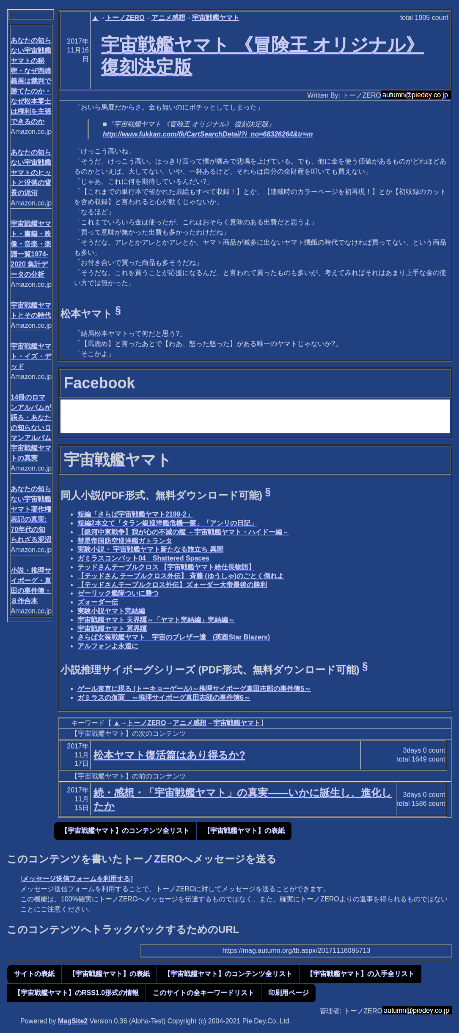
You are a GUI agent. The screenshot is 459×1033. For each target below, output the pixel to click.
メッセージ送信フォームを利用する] (77, 878)
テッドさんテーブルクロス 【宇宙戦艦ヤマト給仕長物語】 (166, 567)
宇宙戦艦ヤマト (215, 17)
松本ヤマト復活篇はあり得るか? (169, 755)
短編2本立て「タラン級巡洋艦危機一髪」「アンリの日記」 (167, 523)
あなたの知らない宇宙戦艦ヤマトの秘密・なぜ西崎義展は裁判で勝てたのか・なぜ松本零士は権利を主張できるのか (31, 81)
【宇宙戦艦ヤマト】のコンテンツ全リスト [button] (125, 830)
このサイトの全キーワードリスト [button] (203, 992)
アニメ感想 (168, 17)
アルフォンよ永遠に (107, 646)
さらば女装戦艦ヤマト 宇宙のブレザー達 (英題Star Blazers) (173, 637)
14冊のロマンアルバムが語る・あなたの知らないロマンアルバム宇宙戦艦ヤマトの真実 (31, 428)
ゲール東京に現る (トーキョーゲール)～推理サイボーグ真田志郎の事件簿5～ (194, 688)
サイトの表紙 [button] (34, 973)
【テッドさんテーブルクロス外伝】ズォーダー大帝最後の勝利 (172, 584)
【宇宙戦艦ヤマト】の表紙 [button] (244, 830)
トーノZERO (124, 17)
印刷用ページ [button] (288, 992)
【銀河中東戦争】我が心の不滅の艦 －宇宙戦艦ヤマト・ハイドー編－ (183, 532)
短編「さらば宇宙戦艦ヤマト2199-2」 (135, 514)
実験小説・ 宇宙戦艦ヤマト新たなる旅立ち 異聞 (150, 549)
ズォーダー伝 (97, 602)
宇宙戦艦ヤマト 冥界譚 (112, 628)
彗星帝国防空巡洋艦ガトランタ (124, 540)
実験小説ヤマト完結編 (111, 610)
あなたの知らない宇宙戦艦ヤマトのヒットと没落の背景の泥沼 (31, 172)
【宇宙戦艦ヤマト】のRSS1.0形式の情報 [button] (76, 992)
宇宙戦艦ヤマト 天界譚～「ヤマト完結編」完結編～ (156, 619)
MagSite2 (73, 1021)
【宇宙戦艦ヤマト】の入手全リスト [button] (360, 973)
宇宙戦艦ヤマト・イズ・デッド (31, 356)
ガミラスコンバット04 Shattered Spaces (143, 558)
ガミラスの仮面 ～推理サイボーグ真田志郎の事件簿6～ (163, 697)
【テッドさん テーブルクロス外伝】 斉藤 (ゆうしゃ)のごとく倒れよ (180, 575)
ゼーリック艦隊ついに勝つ (118, 593)
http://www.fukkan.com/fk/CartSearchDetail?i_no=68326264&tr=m (208, 134)
